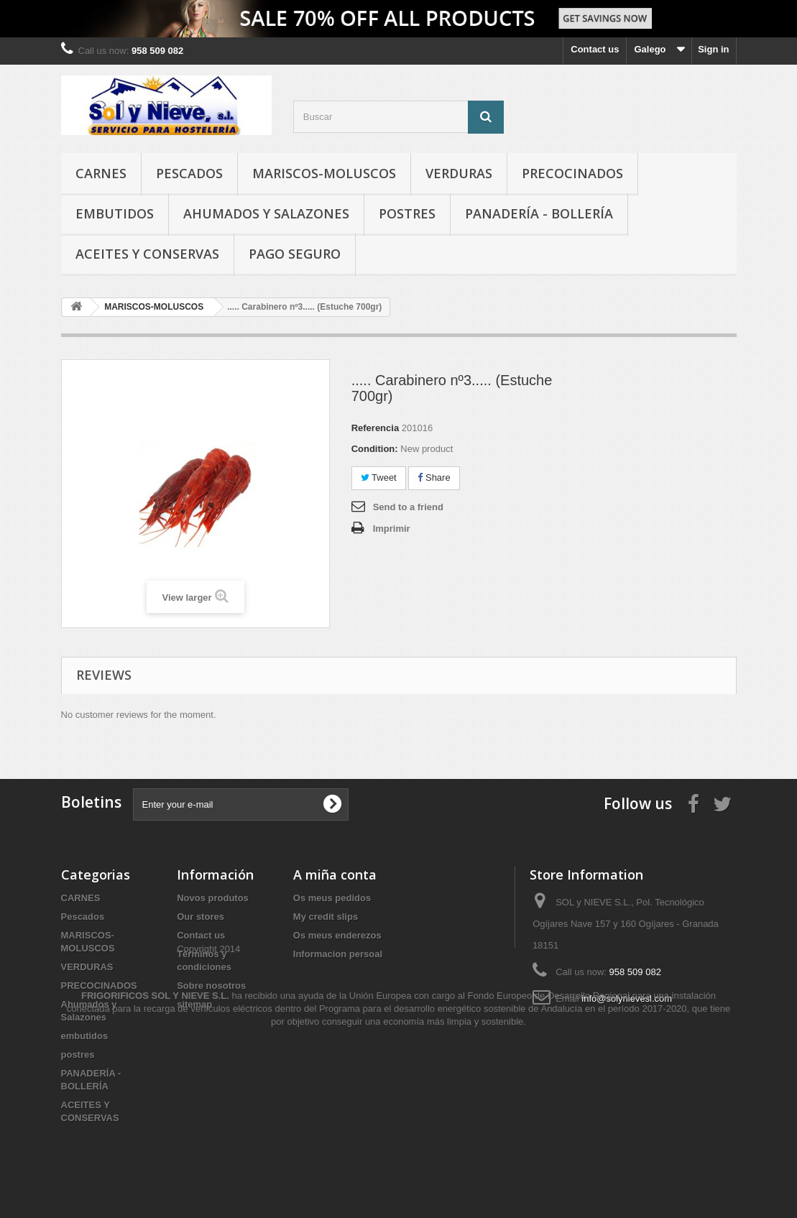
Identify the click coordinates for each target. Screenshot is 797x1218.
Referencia (375, 428)
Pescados (189, 173)
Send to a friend (408, 507)
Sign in (713, 49)
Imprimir (391, 528)
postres (407, 213)
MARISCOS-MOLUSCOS (324, 173)
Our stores (200, 916)
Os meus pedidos (332, 897)
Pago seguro (295, 253)
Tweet (379, 477)
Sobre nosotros (211, 985)
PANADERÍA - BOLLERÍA (539, 213)
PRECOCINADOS (572, 173)
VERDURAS (458, 173)
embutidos (114, 213)
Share (434, 477)
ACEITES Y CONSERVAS (147, 253)
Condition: (374, 448)
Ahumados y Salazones (266, 213)
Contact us (595, 49)
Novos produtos (213, 897)
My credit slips (325, 916)
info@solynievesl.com (626, 998)
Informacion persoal (337, 954)
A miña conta (335, 874)
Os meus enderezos (337, 935)
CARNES (100, 173)
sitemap (194, 1004)
